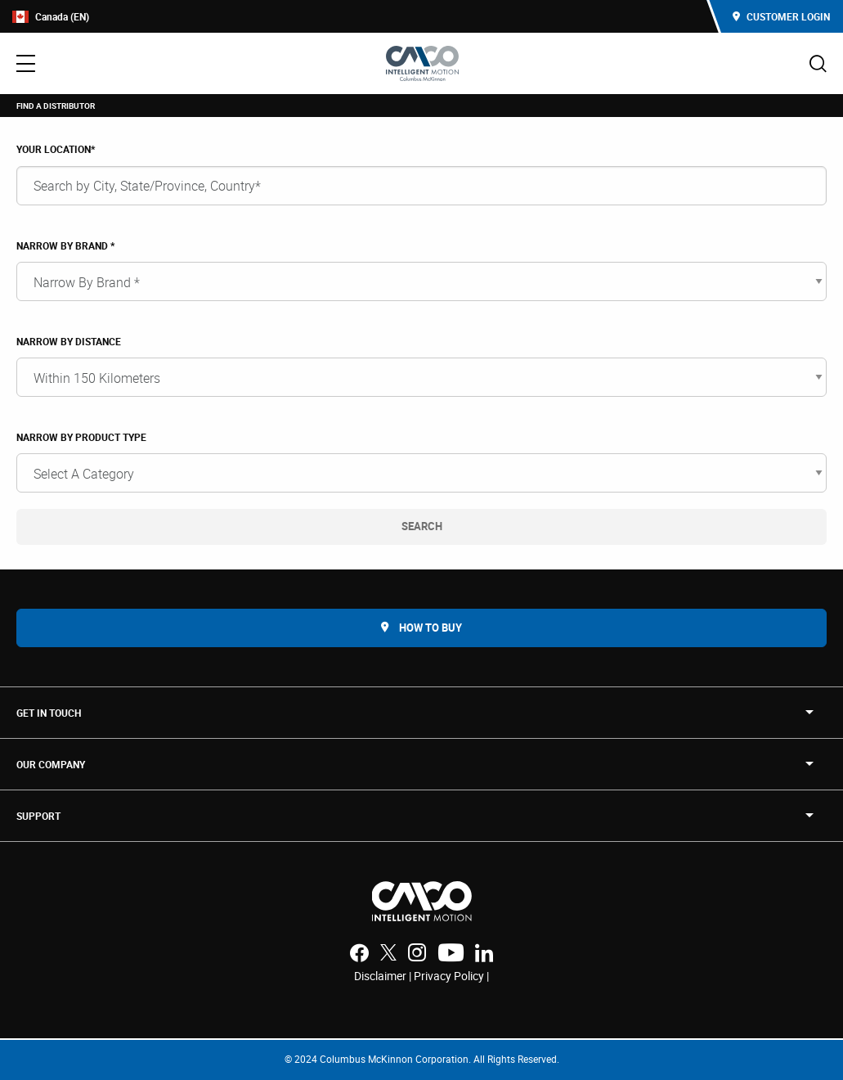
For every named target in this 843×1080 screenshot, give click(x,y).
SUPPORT (38, 815)
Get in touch (48, 712)
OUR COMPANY (50, 764)
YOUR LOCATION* (55, 148)
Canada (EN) (50, 17)
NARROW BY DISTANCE (68, 341)
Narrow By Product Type (81, 436)
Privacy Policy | (451, 975)
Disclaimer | (384, 975)
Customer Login (781, 16)
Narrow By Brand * (65, 245)
